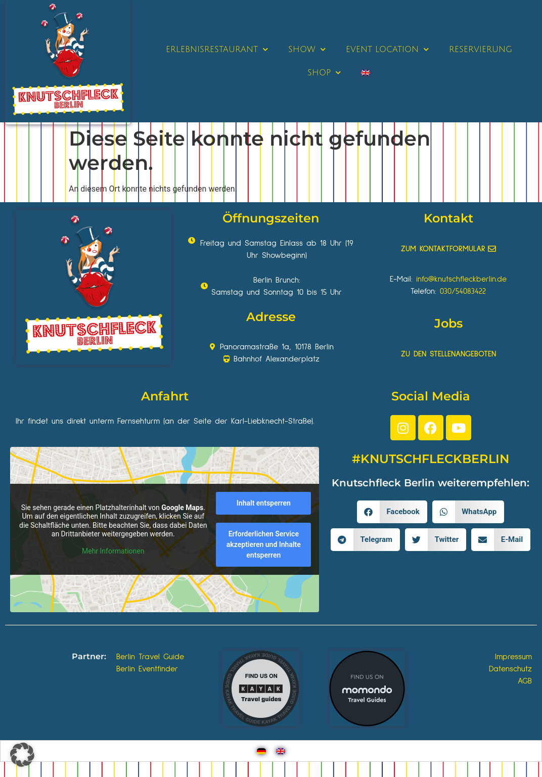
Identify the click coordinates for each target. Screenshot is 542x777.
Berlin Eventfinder (147, 669)
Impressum (513, 657)
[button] (392, 511)
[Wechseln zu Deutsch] (261, 751)
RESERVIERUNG (480, 49)
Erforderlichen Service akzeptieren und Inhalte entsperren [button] (264, 545)
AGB (525, 681)
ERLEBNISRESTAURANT (217, 49)
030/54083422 (463, 291)
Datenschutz (510, 669)
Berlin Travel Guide (150, 657)
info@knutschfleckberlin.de (461, 279)
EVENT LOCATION (387, 49)
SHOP (324, 72)
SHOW (307, 49)
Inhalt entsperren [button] (264, 503)
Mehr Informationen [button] (113, 551)
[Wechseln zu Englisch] (365, 72)
